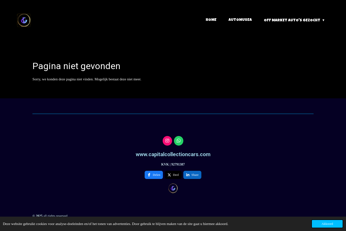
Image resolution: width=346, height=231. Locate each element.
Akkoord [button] (327, 223)
